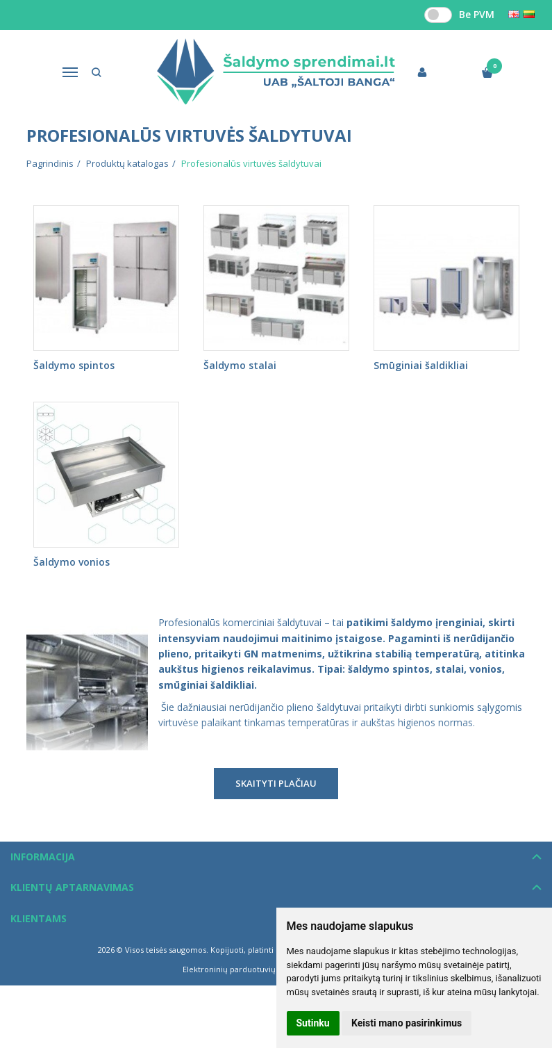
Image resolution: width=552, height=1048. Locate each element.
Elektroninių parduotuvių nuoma (243, 969)
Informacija (42, 856)
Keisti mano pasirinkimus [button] (406, 1023)
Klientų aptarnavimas (72, 887)
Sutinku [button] (313, 1023)
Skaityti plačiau (276, 783)
